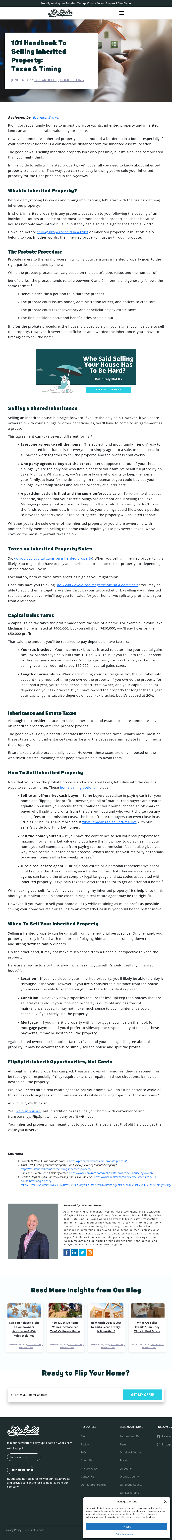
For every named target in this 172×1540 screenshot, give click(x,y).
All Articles (46, 80)
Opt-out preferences (124, 1534)
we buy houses (28, 1111)
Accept (127, 1526)
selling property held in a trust (62, 232)
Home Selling (72, 80)
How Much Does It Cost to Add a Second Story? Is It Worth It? (106, 1327)
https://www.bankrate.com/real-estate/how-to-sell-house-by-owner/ (111, 1173)
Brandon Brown (46, 117)
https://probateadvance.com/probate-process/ (98, 1161)
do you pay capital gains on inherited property (53, 558)
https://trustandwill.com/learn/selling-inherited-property (56, 1169)
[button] (165, 1501)
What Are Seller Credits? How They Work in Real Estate (147, 1327)
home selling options (77, 787)
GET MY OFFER (142, 1394)
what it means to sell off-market (109, 822)
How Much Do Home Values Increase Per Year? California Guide (65, 1327)
